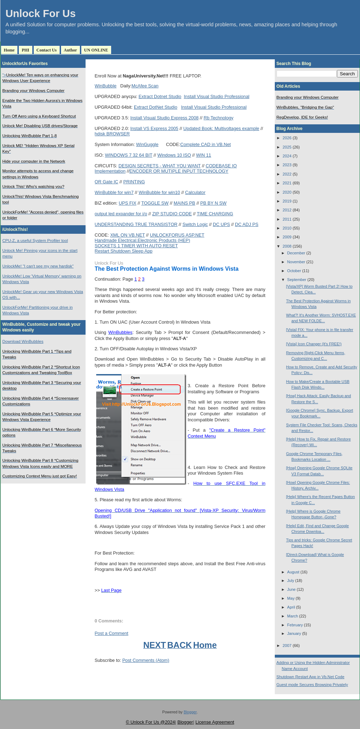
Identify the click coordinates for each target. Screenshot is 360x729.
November (296, 262)
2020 (287, 192)
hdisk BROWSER (112, 133)
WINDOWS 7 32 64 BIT (129, 155)
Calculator (195, 192)
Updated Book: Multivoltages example (221, 128)
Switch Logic (195, 224)
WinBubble (106, 85)
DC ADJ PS (246, 224)
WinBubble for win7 (114, 192)
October (294, 271)
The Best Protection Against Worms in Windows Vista (167, 269)
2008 (287, 246)
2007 (287, 645)
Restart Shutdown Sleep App (124, 251)
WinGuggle (147, 144)
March (292, 616)
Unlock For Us (41, 13)
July (290, 580)
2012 (287, 210)
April (291, 607)
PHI (25, 50)
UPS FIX (127, 203)
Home (9, 50)
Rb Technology (218, 117)
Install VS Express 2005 (154, 128)
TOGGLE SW (155, 203)
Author (70, 50)
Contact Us (47, 50)
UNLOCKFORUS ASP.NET (177, 235)
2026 (287, 138)
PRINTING (134, 181)
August (293, 572)
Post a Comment (112, 633)
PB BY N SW (213, 203)
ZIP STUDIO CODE (172, 213)
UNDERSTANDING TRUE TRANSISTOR (136, 224)
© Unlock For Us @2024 (150, 722)
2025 (287, 147)
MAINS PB (184, 203)
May (291, 598)
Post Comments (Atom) (145, 660)
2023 (287, 165)
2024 (287, 156)
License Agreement (214, 722)
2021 (287, 183)
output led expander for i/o (121, 213)
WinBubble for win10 (159, 192)
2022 (287, 174)
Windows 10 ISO (174, 155)
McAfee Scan (145, 85)
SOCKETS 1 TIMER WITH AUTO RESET (136, 245)
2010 (287, 228)
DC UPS (221, 224)
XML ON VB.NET (127, 235)
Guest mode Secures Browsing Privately (312, 684)
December (296, 253)
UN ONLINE (96, 50)
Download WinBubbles (23, 341)
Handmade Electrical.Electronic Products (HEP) (142, 240)
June (291, 589)
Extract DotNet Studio (155, 107)
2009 (287, 237)
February (295, 625)
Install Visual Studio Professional (217, 96)
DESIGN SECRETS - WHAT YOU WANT (160, 165)
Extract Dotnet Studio (159, 96)
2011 (287, 219)
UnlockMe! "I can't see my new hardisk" (38, 266)
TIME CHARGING (215, 213)
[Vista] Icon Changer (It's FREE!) (314, 344)
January (294, 633)
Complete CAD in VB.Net (205, 144)
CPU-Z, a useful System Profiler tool (35, 240)
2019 (287, 201)
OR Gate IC (107, 181)
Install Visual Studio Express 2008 (164, 117)
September (296, 279)
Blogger (190, 712)
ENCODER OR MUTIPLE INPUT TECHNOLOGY (178, 171)
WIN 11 (203, 155)
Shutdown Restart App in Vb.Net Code (311, 677)
